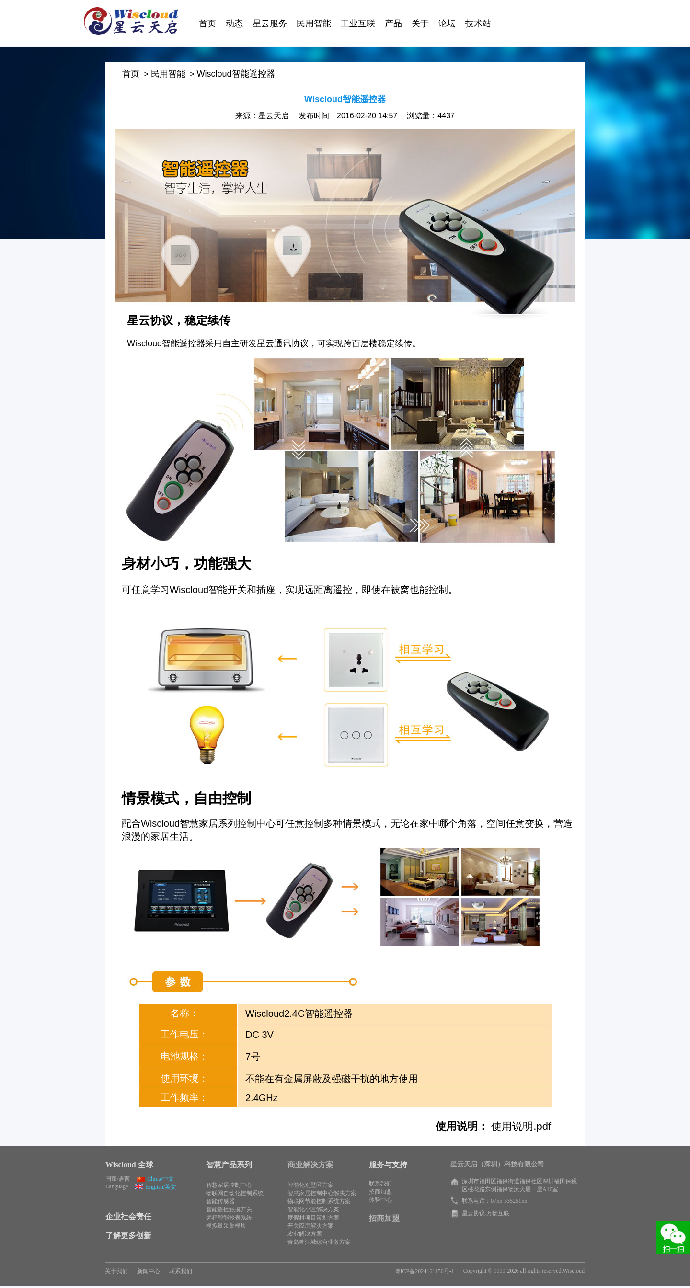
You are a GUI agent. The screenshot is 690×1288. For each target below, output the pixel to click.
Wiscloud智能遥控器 (236, 74)
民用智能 (168, 74)
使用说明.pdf (519, 1126)
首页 (130, 74)
